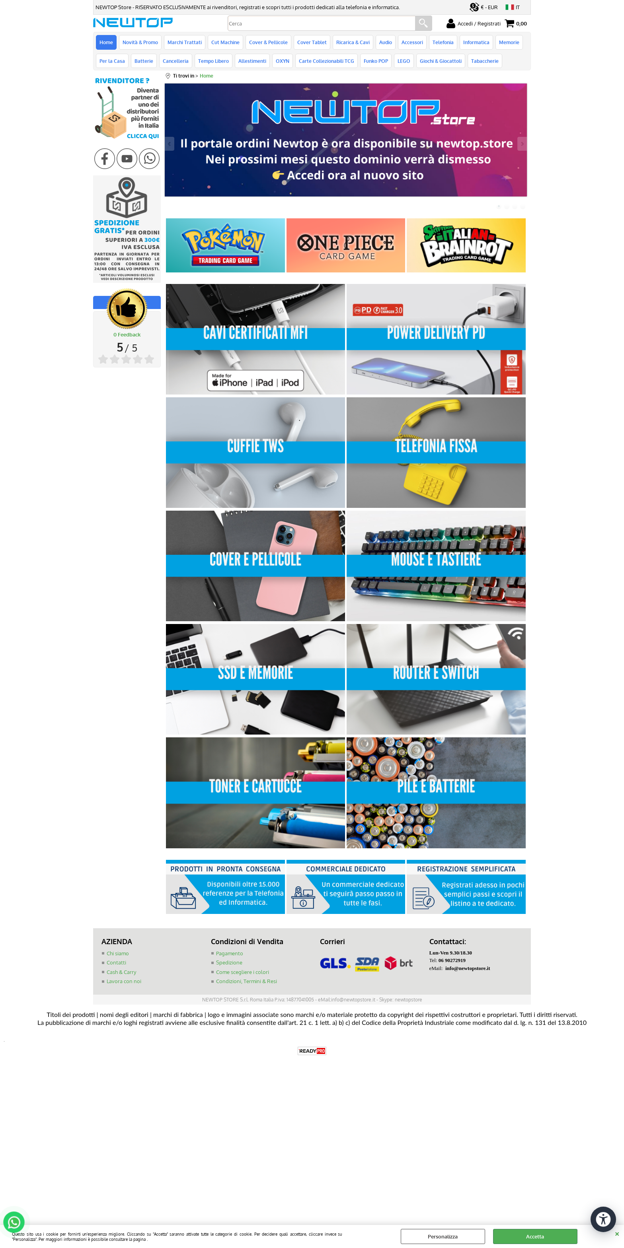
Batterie (144, 61)
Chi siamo (118, 953)
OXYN (282, 61)
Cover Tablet (312, 42)
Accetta (535, 1236)
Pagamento (229, 953)
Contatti (116, 962)
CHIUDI (617, 1233)
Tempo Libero (213, 61)
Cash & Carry (121, 972)
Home (106, 42)
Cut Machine (225, 42)
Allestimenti (252, 61)
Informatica (476, 42)
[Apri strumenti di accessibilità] (603, 1219)
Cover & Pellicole (268, 42)
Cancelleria (176, 61)
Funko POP (376, 61)
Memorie (509, 42)
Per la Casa (112, 61)
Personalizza (443, 1236)
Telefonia (443, 42)
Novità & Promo (140, 42)
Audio (385, 42)
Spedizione (229, 962)
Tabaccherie (485, 61)
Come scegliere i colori (242, 972)
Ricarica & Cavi (353, 42)
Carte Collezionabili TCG (326, 61)
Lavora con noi (124, 981)
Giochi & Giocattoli (441, 61)
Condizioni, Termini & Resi (246, 981)
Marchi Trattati (185, 42)
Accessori (412, 42)
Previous (170, 143)
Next (522, 143)
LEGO (404, 61)
